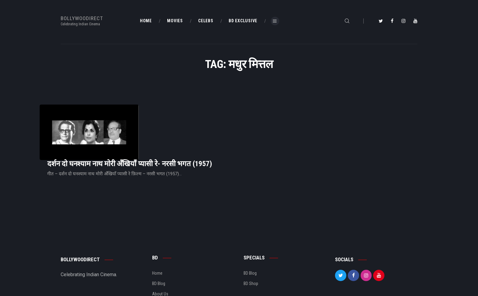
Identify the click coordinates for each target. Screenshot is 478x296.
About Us (160, 263)
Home (157, 243)
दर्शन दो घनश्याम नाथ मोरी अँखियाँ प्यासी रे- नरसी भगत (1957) (205, 121)
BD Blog (158, 253)
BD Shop (251, 253)
